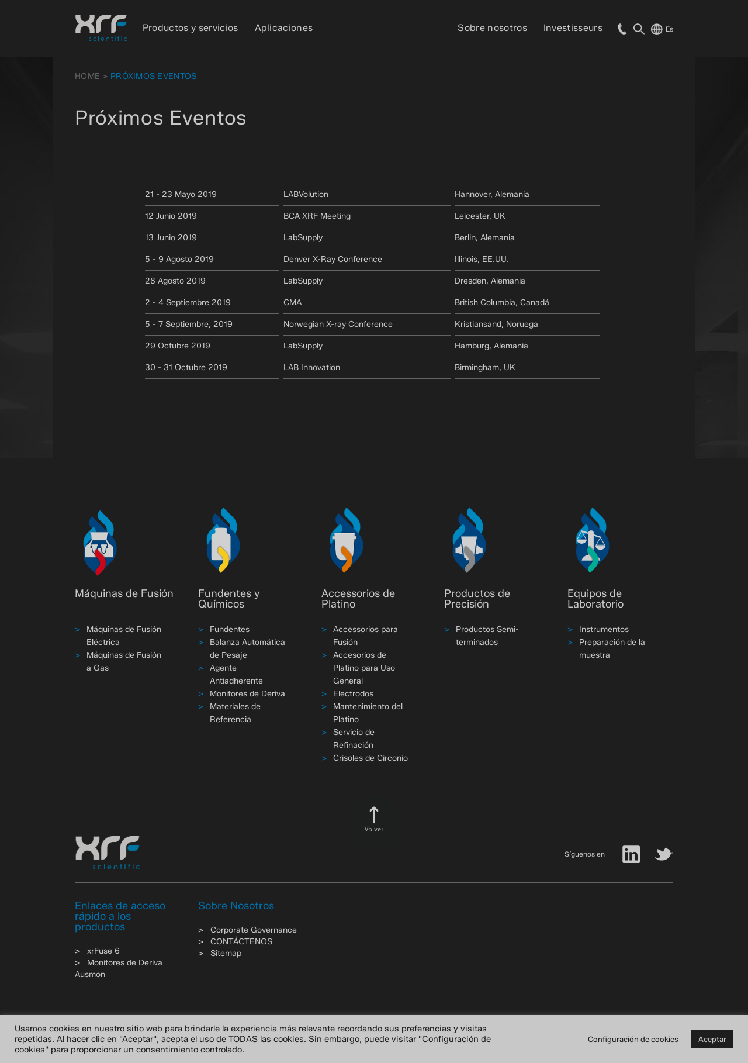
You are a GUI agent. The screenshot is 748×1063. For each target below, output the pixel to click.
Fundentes (230, 629)
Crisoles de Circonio (370, 758)
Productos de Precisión (477, 598)
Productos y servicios (190, 27)
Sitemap (225, 953)
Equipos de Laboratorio (595, 598)
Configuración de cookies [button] (633, 1039)
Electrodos (353, 694)
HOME (87, 76)
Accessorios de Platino (358, 598)
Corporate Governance (253, 930)
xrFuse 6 (103, 951)
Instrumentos (604, 629)
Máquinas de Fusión (124, 593)
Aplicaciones (284, 27)
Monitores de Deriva (247, 694)
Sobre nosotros (492, 27)
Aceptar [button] (712, 1039)
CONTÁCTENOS (241, 942)
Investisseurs (572, 27)
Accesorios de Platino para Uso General (364, 668)
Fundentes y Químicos (228, 598)
